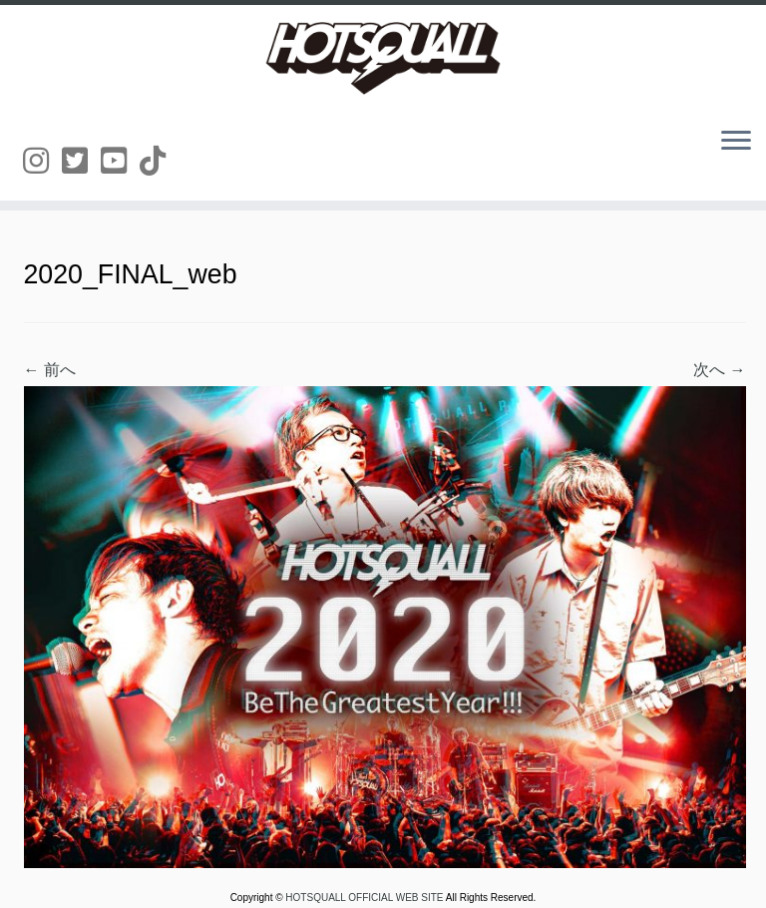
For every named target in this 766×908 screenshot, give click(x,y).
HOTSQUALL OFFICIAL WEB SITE (365, 897)
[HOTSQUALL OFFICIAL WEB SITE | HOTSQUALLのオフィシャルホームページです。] (383, 58)
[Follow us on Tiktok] (159, 161)
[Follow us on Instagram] (42, 161)
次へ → (719, 369)
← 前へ (50, 369)
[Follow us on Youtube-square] (120, 161)
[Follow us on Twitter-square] (81, 161)
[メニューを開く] (736, 142)
